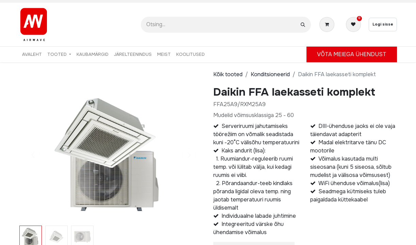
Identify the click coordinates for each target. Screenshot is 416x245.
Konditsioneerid (270, 74)
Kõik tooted (228, 74)
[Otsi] (303, 25)
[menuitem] (32, 54)
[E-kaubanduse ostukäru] (328, 24)
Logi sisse (382, 24)
